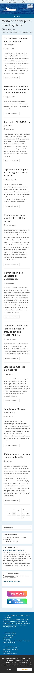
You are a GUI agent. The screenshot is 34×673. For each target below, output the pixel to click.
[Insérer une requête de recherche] (17, 528)
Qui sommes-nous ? (9, 635)
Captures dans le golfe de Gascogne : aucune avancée (16, 172)
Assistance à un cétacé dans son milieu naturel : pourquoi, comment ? (17, 89)
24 (23, 517)
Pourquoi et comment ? (10, 649)
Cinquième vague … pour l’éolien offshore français (15, 218)
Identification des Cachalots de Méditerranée (13, 275)
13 (28, 514)
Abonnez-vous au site (10, 653)
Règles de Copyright (9, 642)
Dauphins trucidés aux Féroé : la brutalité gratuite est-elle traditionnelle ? (16, 330)
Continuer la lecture (12, 78)
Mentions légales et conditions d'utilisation (16, 641)
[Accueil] (4, 32)
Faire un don (7, 651)
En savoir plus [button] (28, 665)
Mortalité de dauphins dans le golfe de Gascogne (16, 41)
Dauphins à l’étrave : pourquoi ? (15, 411)
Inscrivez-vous (9, 576)
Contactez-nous (8, 637)
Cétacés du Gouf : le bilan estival (14, 368)
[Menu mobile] (17, 16)
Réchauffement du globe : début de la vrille (17, 456)
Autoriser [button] (25, 669)
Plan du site (6, 639)
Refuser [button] (9, 669)
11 (18, 514)
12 (23, 514)
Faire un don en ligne (11, 541)
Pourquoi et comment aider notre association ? (14, 538)
